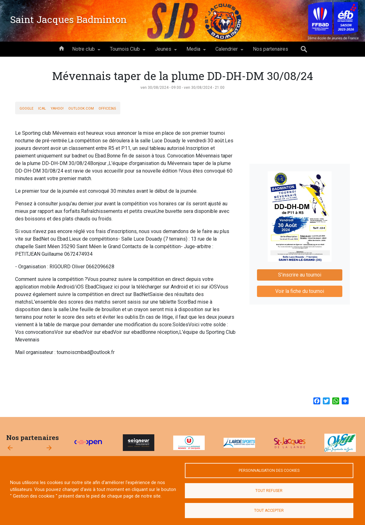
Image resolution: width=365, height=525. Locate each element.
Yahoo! (57, 108)
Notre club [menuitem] (83, 51)
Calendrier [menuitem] (226, 51)
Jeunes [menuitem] (163, 51)
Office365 (107, 108)
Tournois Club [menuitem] (124, 51)
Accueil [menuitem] (61, 48)
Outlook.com (81, 108)
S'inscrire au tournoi (299, 275)
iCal (42, 108)
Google (26, 108)
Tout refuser (268, 490)
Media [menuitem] (193, 51)
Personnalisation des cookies (269, 470)
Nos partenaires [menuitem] (270, 49)
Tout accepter (269, 510)
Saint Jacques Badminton (68, 19)
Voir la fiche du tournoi (299, 291)
